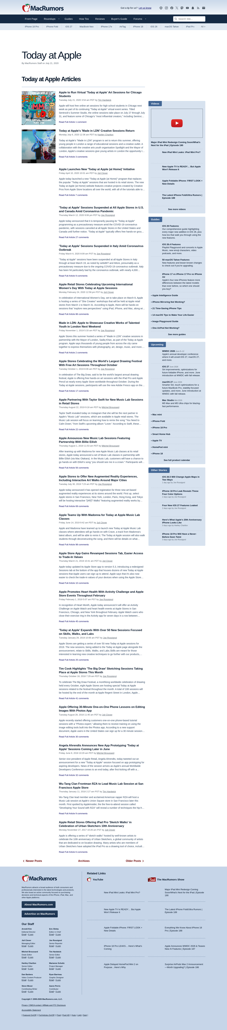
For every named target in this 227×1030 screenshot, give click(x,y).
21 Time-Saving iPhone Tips (166, 308)
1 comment (80, 122)
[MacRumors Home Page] (43, 8)
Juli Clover (102, 173)
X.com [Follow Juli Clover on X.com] (30, 946)
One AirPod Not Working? (165, 328)
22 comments (82, 429)
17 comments (82, 391)
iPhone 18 (138, 26)
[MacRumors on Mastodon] (182, 8)
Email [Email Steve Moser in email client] (24, 991)
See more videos (177, 209)
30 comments (82, 736)
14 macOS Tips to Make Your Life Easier (173, 315)
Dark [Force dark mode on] (85, 1015)
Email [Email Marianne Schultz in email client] (51, 968)
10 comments (82, 583)
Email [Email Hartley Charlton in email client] (24, 968)
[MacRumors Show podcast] (161, 8)
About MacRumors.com (38, 904)
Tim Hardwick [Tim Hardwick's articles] (55, 951)
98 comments (82, 544)
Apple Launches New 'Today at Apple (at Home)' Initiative (98, 169)
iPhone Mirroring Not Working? (168, 302)
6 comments (81, 852)
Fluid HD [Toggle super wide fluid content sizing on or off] (66, 1015)
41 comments (82, 698)
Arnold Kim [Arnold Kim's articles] (27, 929)
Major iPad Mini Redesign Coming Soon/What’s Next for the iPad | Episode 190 (184, 892)
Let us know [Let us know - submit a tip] (145, 8)
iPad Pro (190, 26)
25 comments (82, 660)
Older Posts (135, 861)
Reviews (100, 18)
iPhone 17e (106, 26)
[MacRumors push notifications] (192, 8)
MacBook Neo (87, 26)
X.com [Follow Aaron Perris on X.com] (58, 991)
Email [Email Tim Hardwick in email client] (51, 957)
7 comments (81, 195)
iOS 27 (69, 26)
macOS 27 (167, 382)
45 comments (82, 621)
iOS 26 (153, 26)
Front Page (31, 18)
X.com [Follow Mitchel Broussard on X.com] (30, 957)
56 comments (82, 467)
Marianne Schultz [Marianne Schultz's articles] (56, 963)
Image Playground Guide (165, 321)
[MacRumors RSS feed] (198, 8)
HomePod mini (160, 447)
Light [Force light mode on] (79, 1015)
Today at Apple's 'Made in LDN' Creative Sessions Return (98, 130)
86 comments (82, 314)
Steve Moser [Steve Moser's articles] (27, 986)
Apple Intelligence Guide (165, 295)
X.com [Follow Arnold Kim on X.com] (30, 934)
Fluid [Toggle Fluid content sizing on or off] (59, 1015)
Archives (84, 860)
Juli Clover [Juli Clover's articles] (26, 940)
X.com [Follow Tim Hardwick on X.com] (58, 957)
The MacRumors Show (170, 879)
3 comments (81, 156)
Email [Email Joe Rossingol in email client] (51, 946)
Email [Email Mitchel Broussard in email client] (24, 957)
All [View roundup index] (203, 26)
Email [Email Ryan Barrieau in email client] (51, 980)
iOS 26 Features (170, 226)
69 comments (82, 506)
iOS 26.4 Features (171, 244)
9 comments (81, 276)
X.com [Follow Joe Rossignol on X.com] (58, 946)
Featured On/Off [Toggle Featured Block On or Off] (29, 1015)
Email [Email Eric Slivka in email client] (51, 934)
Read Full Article (67, 122)
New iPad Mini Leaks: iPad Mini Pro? (181, 152)
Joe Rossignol (108, 215)
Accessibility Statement (31, 1010)
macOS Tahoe (172, 26)
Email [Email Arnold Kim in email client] (24, 934)
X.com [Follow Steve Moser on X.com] (30, 991)
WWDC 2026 (168, 351)
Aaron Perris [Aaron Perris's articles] (54, 986)
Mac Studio (168, 400)
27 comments (82, 237)
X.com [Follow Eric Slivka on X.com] (58, 934)
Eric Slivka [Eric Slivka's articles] (54, 929)
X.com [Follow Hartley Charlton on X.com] (30, 968)
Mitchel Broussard (110, 407)
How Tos (84, 18)
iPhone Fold (52, 26)
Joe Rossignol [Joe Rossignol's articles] (55, 940)
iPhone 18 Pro (32, 26)
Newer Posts (32, 861)
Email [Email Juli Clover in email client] (24, 946)
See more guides (177, 334)
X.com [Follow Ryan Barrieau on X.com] (58, 980)
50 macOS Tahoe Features (176, 259)
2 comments (81, 352)
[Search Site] (189, 19)
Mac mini (157, 414)
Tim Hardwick (104, 100)
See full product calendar (177, 460)
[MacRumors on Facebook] (172, 8)
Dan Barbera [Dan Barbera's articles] (27, 974)
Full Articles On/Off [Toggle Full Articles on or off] (46, 1015)
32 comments (82, 775)
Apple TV (157, 440)
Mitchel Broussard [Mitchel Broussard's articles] (30, 951)
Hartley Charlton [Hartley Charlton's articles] (29, 963)
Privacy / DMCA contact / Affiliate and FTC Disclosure (44, 1005)
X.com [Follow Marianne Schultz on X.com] (58, 968)
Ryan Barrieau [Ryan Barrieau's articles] (55, 974)
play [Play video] (177, 123)
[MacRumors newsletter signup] (203, 8)
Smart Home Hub (161, 434)
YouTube (98, 879)
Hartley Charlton (105, 134)
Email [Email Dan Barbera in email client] (24, 980)
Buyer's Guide (119, 18)
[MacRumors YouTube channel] (187, 8)
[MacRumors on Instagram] (166, 8)
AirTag (123, 26)
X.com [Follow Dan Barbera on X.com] (30, 980)
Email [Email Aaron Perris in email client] (51, 991)
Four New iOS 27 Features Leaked (180, 505)
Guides (69, 18)
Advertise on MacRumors (39, 913)
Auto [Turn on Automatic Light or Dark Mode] (74, 1015)
